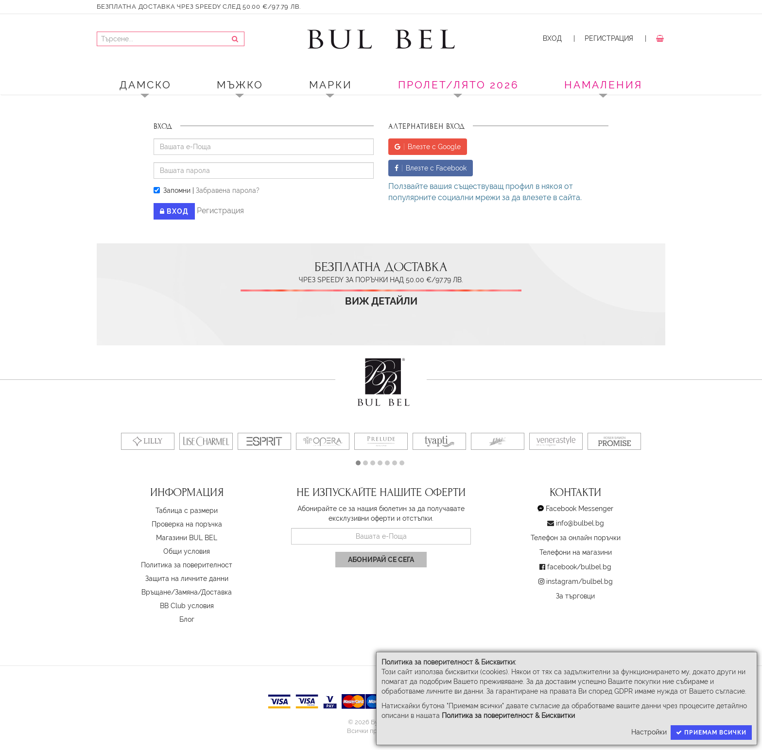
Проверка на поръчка (187, 524)
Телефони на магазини (575, 552)
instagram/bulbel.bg (579, 581)
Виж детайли (381, 301)
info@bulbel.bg (580, 523)
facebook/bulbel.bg (579, 567)
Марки (330, 85)
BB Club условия (187, 606)
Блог (186, 619)
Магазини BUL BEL (186, 538)
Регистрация (609, 38)
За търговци (575, 596)
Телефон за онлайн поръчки (576, 538)
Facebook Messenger (579, 508)
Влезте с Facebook (431, 168)
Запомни (172, 190)
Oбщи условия (186, 551)
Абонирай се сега (381, 559)
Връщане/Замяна (169, 592)
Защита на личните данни (186, 578)
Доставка (216, 592)
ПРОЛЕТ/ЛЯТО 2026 (458, 85)
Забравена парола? (228, 190)
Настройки (649, 732)
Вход (552, 38)
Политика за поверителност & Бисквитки (508, 715)
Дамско (146, 85)
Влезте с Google (428, 147)
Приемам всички (711, 732)
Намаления (603, 85)
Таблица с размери (187, 510)
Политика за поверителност (186, 565)
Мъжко (240, 85)
